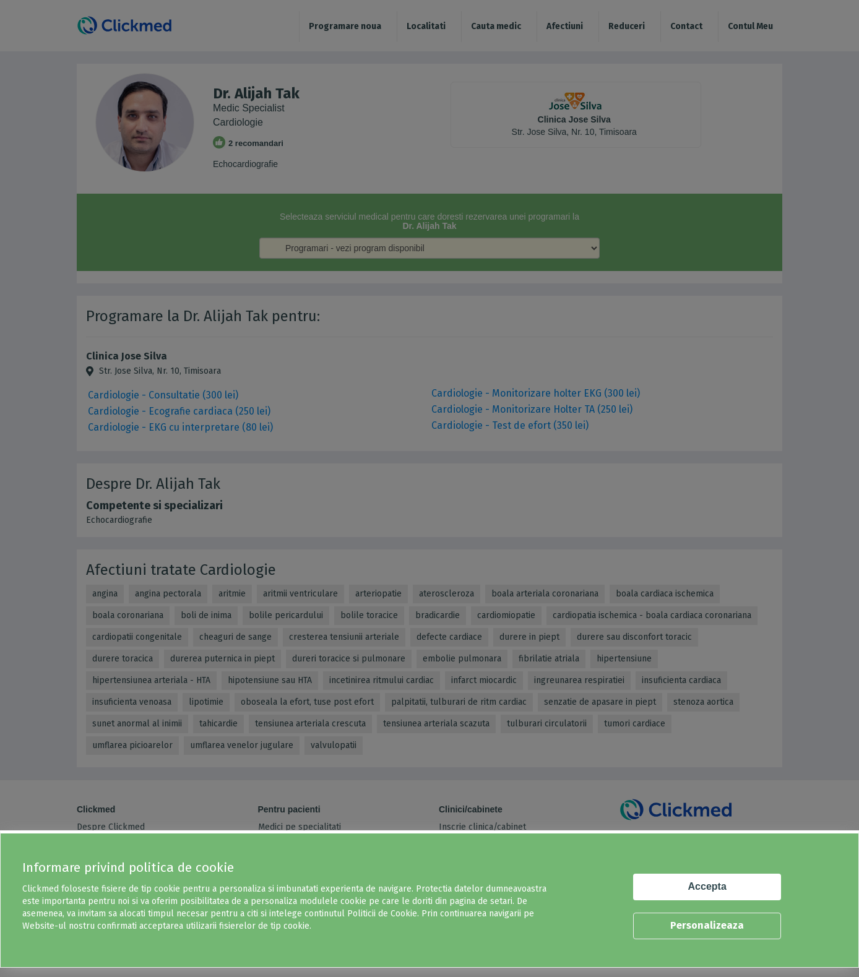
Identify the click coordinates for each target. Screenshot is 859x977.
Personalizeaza (707, 925)
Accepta (707, 886)
